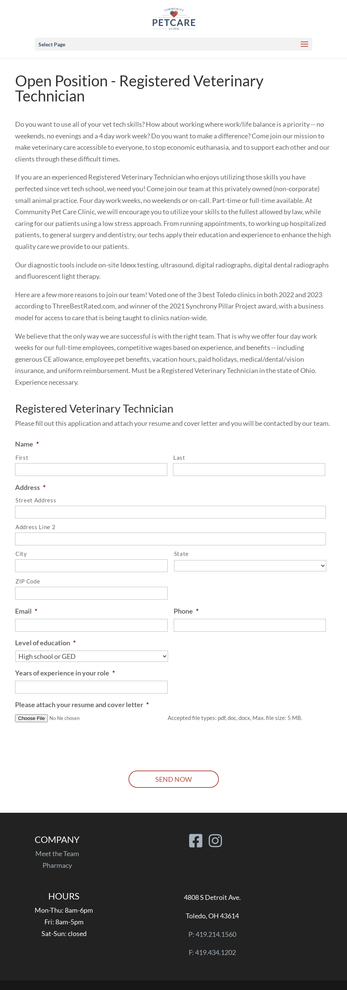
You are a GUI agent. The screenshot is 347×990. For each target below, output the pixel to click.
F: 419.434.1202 (212, 952)
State (181, 554)
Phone (186, 611)
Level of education (45, 643)
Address (30, 487)
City (21, 554)
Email (26, 611)
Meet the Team (57, 853)
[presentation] (72, 743)
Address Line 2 (35, 527)
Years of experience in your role (65, 673)
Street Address (35, 500)
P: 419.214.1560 (212, 934)
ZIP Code (27, 581)
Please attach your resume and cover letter (82, 704)
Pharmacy (57, 865)
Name (27, 444)
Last (179, 457)
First (21, 457)
